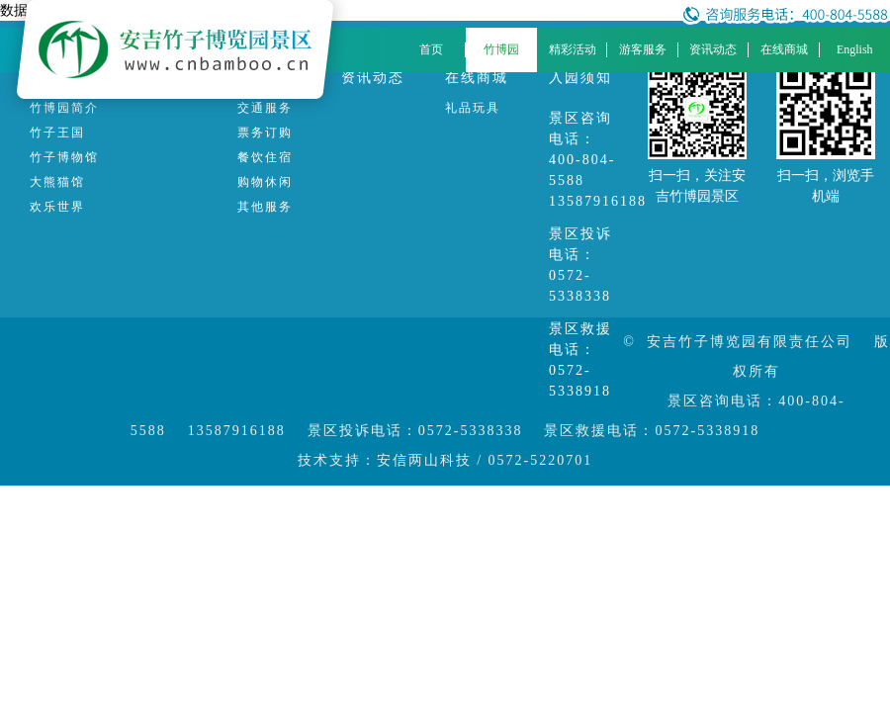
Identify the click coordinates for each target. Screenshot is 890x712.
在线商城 (784, 49)
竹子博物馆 (64, 157)
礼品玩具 (472, 108)
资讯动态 (713, 49)
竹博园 (501, 49)
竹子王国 (57, 132)
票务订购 (265, 132)
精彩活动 (572, 49)
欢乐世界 (57, 207)
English (855, 49)
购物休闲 (265, 182)
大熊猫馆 (57, 182)
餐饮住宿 (265, 157)
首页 (431, 49)
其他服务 (265, 207)
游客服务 (643, 49)
